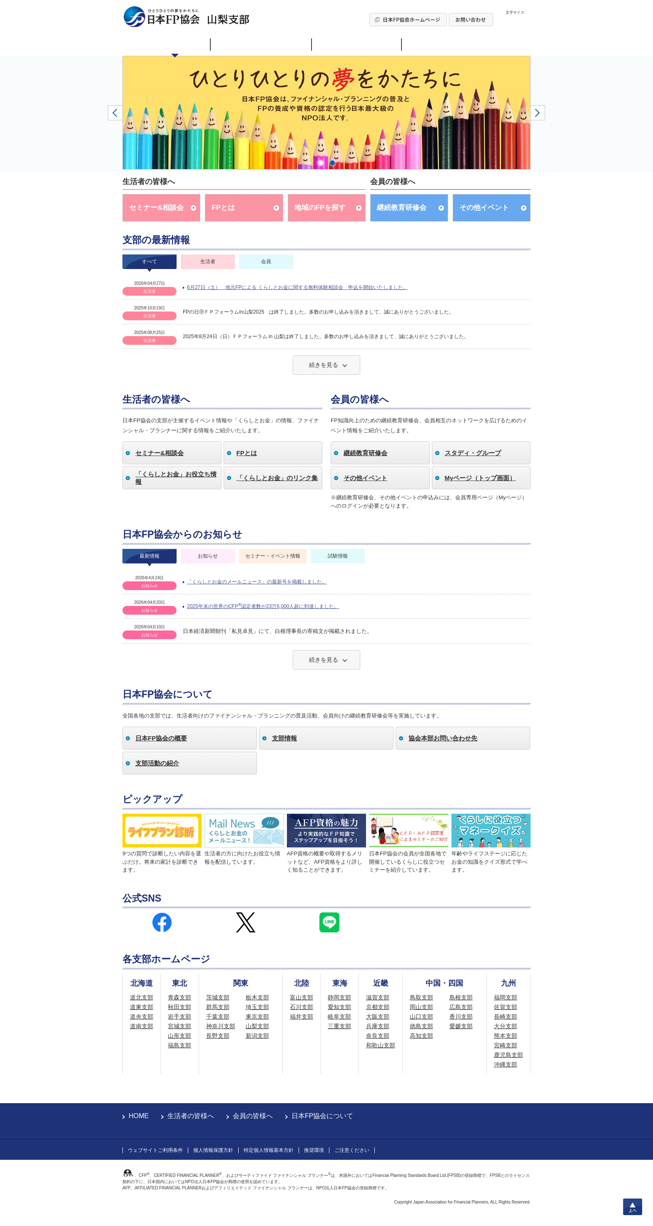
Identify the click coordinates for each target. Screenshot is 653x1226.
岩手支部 (179, 1016)
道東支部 (141, 1007)
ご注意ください (351, 1150)
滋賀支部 (377, 997)
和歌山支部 (380, 1045)
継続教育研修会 (401, 208)
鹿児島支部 (508, 1055)
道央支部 (141, 1016)
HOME (139, 1115)
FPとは (223, 208)
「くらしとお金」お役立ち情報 (176, 478)
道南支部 (141, 1026)
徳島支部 (421, 1026)
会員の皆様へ (253, 1115)
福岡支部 (505, 997)
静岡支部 (339, 997)
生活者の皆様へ (190, 1115)
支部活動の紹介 (157, 763)
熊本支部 (505, 1035)
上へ (633, 1207)
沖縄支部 (505, 1064)
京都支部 (377, 1007)
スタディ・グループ (473, 452)
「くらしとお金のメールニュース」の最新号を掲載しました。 (257, 582)
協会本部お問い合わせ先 (443, 738)
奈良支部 (377, 1035)
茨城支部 (217, 997)
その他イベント (484, 208)
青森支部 (179, 997)
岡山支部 (421, 1007)
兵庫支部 (377, 1026)
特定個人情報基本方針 (269, 1150)
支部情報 (284, 738)
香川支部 (461, 1016)
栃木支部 (257, 997)
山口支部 (421, 1016)
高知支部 (421, 1035)
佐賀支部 (505, 1007)
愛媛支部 (461, 1026)
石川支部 (301, 1007)
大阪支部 (377, 1016)
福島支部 (179, 1045)
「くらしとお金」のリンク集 (277, 477)
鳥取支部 (421, 997)
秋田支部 (179, 1007)
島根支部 (461, 997)
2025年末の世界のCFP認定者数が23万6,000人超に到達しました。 (263, 606)
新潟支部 (257, 1035)
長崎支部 (505, 1016)
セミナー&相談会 (156, 208)
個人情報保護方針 (213, 1150)
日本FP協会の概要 (161, 738)
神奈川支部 (220, 1026)
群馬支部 (217, 1007)
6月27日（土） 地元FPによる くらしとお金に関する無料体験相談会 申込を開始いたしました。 (297, 287)
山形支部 (179, 1035)
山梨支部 (257, 1026)
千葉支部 (217, 1016)
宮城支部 (179, 1026)
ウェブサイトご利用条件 (155, 1150)
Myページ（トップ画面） (480, 477)
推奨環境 (314, 1150)
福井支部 (301, 1016)
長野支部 (217, 1035)
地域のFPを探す (320, 208)
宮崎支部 (505, 1045)
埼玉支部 (257, 1007)
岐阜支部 (339, 1016)
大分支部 (505, 1026)
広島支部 (461, 1007)
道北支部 (141, 997)
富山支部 (301, 997)
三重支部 (339, 1026)
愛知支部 (339, 1007)
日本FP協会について (322, 1115)
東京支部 (257, 1016)
